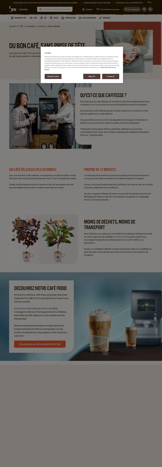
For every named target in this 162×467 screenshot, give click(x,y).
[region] (82, 65)
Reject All (92, 76)
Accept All (110, 76)
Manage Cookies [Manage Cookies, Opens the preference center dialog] (53, 76)
